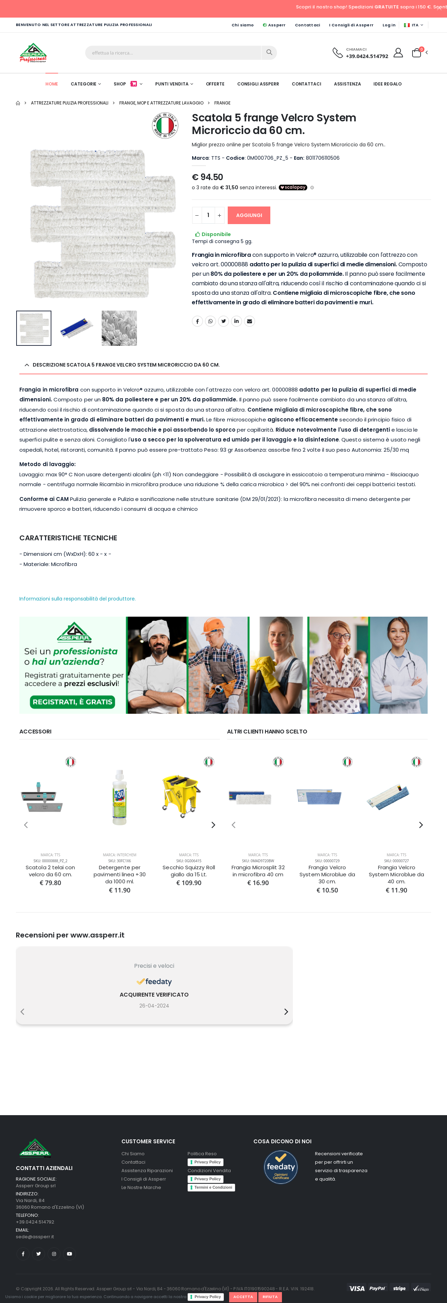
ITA (411, 25)
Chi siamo (243, 25)
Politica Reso (202, 1153)
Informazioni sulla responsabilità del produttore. (77, 599)
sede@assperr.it (35, 1236)
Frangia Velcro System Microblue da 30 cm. (327, 874)
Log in (389, 25)
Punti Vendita (171, 84)
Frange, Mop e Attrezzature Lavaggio (161, 103)
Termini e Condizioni (213, 1187)
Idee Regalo (387, 84)
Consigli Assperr (258, 84)
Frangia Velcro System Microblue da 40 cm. (396, 874)
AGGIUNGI (249, 215)
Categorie (83, 84)
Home (51, 84)
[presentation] (26, 825)
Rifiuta (270, 1296)
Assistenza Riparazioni (147, 1170)
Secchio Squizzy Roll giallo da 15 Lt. (189, 871)
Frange (222, 103)
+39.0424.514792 (367, 55)
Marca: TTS (50, 854)
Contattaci (307, 25)
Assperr (274, 25)
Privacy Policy (208, 1297)
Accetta (243, 1296)
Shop (126, 84)
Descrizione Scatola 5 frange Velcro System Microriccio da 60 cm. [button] (126, 364)
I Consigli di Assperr (351, 25)
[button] (416, 52)
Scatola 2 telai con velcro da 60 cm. (50, 871)
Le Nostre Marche (141, 1187)
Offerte (215, 84)
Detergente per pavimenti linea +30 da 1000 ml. (119, 874)
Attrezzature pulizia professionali (69, 103)
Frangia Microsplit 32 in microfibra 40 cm (258, 871)
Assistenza (347, 84)
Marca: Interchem (119, 854)
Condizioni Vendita (209, 1170)
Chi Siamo (133, 1153)
